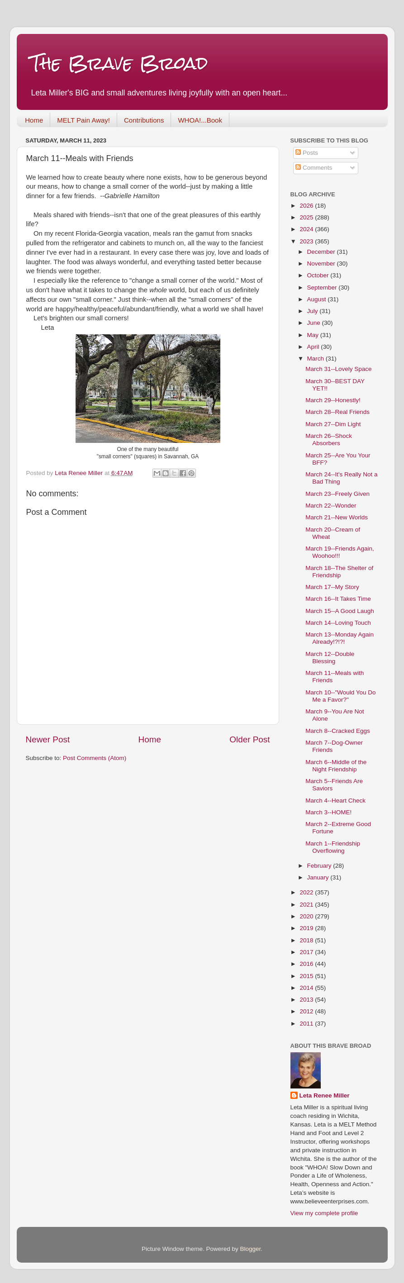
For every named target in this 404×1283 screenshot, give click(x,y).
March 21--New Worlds (336, 517)
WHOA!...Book (200, 120)
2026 (307, 205)
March (316, 358)
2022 (307, 892)
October (319, 275)
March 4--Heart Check (335, 800)
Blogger (250, 1248)
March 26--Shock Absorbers (328, 439)
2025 (307, 217)
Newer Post (48, 739)
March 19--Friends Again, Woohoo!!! (339, 552)
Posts (306, 152)
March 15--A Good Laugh (339, 611)
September (323, 287)
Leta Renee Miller (324, 1095)
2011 (307, 1023)
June (314, 322)
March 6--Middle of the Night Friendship (335, 766)
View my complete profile (324, 1213)
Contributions (144, 120)
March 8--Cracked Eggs (337, 730)
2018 (307, 940)
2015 (307, 976)
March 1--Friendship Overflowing (332, 847)
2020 (307, 916)
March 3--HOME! (328, 812)
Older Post (249, 739)
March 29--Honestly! (333, 400)
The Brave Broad (119, 63)
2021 (307, 904)
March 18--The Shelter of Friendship (339, 572)
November (322, 263)
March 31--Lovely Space (338, 369)
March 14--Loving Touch (338, 622)
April (314, 346)
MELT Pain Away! (83, 120)
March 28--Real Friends (337, 412)
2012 (307, 1011)
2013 (307, 999)
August (317, 299)
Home (34, 120)
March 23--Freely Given (337, 493)
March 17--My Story (332, 587)
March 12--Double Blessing (329, 658)
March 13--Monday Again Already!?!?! (339, 638)
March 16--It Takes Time (338, 598)
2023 (307, 241)
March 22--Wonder (330, 505)
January (319, 877)
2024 (307, 229)
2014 (307, 987)
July (313, 311)
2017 (307, 952)
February (320, 865)
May (313, 335)
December (322, 251)
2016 (307, 963)
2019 (307, 928)
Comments (313, 167)
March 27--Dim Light (333, 424)
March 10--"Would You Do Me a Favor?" (340, 696)
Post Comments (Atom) (94, 758)
